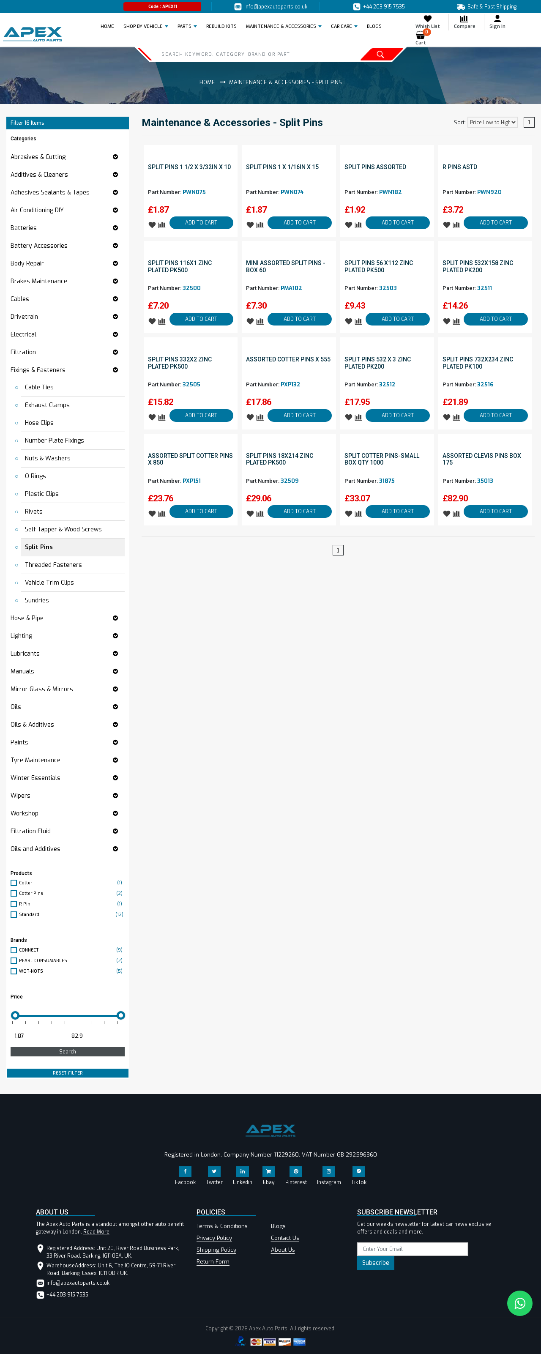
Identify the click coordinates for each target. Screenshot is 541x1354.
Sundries (37, 600)
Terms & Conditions (222, 1226)
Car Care (341, 26)
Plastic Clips (42, 494)
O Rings (35, 476)
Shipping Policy (216, 1249)
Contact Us (285, 1238)
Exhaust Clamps (47, 405)
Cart (423, 38)
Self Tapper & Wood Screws (63, 529)
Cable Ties (39, 387)
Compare (464, 22)
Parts (184, 26)
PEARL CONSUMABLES (72, 960)
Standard (72, 914)
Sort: (460, 122)
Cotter (72, 883)
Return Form (213, 1261)
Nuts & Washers (48, 458)
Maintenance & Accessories (281, 26)
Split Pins (39, 547)
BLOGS (374, 26)
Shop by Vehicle (143, 26)
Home (110, 26)
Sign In (497, 22)
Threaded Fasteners (53, 565)
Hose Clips (39, 423)
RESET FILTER (68, 1073)
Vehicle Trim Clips (49, 583)
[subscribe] (412, 1249)
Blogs (278, 1226)
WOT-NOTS (72, 971)
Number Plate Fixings (54, 441)
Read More (96, 1231)
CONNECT (72, 950)
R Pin (72, 904)
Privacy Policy (214, 1238)
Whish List (427, 22)
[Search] (238, 54)
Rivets (34, 512)
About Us (283, 1249)
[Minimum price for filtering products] (38, 1036)
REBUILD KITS (221, 26)
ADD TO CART (201, 222)
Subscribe (375, 1263)
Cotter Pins (72, 893)
